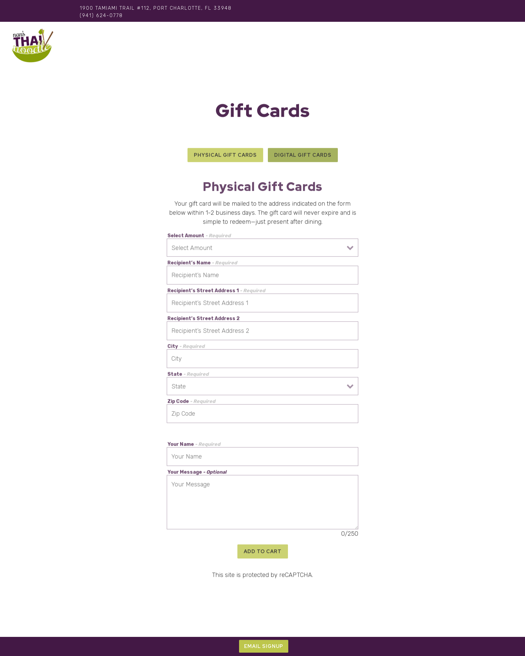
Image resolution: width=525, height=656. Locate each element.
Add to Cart (263, 552)
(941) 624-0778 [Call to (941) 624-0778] (101, 15)
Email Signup (263, 646)
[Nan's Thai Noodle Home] (32, 45)
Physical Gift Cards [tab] (225, 156)
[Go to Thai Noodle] (156, 8)
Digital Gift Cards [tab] (302, 156)
